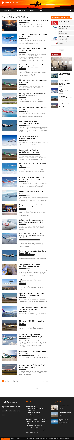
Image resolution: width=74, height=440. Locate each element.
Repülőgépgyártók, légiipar (34, 414)
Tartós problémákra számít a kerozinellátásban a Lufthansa (64, 82)
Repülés (31, 10)
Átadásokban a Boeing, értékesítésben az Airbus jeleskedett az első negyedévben (65, 421)
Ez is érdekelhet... (56, 54)
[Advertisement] (37, 392)
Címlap (3, 14)
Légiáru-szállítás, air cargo (34, 412)
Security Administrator (64, 41)
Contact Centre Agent (64, 21)
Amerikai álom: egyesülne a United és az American (65, 98)
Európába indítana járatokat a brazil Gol (33, 21)
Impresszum (29, 438)
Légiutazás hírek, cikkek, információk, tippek (36, 419)
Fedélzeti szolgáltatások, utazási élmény (27, 255)
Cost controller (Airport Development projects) (64, 37)
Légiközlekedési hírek (31, 406)
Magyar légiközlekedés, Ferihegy (35, 408)
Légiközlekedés (8, 10)
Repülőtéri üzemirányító (64, 26)
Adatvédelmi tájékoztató (64, 438)
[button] (70, 10)
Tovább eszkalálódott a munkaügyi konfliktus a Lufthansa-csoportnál (65, 75)
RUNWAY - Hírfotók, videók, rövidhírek (27, 355)
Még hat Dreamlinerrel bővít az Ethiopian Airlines (65, 90)
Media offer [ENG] (43, 438)
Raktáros (61, 31)
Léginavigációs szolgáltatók (34, 417)
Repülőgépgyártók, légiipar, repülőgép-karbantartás (29, 154)
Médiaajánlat (36, 438)
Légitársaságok (22, 22)
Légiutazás (21, 10)
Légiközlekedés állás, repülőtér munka (60, 17)
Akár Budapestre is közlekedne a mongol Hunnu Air (64, 105)
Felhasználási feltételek (53, 438)
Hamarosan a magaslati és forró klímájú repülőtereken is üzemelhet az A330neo (32, 236)
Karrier (40, 10)
